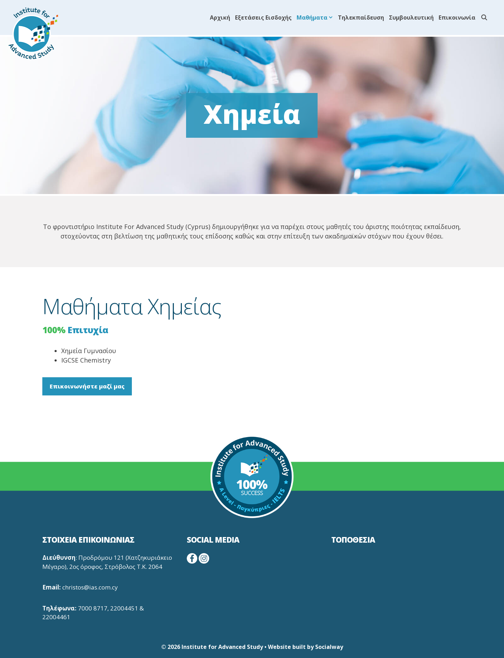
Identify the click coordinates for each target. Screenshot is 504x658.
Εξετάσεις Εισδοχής (263, 17)
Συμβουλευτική (411, 17)
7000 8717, (93, 608)
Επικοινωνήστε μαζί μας (87, 386)
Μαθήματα (316, 17)
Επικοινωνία (457, 17)
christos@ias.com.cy (90, 587)
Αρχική (220, 17)
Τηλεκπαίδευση (361, 17)
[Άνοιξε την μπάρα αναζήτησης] (484, 17)
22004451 (124, 608)
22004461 (56, 617)
